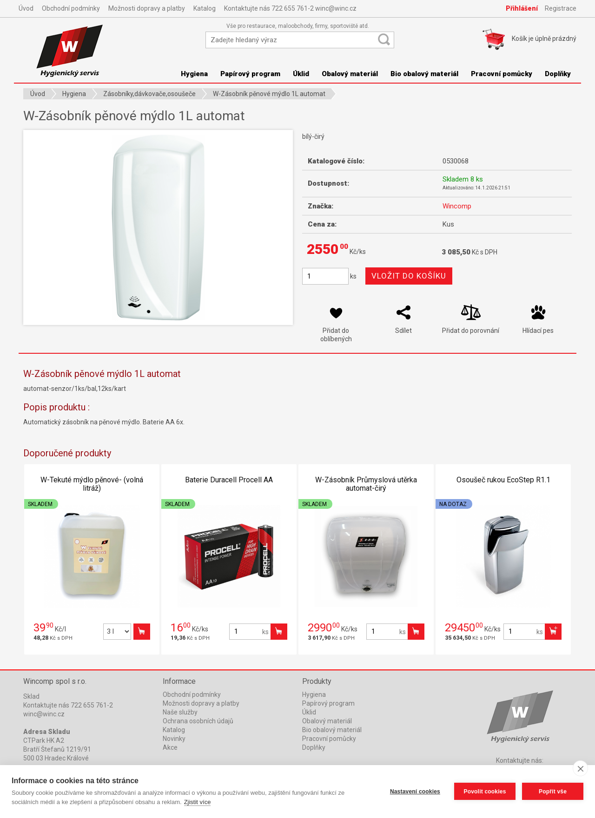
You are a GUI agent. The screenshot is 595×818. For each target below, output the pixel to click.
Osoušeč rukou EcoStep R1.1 (503, 479)
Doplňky (558, 74)
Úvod (26, 8)
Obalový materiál (350, 74)
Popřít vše (553, 791)
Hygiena (194, 74)
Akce (170, 747)
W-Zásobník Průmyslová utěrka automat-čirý (366, 484)
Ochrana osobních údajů (198, 721)
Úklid (301, 74)
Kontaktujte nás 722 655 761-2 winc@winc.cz (290, 8)
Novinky (174, 738)
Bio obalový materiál (424, 74)
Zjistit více (197, 802)
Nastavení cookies (415, 791)
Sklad (31, 696)
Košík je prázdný (544, 38)
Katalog (204, 8)
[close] (580, 768)
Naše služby (180, 712)
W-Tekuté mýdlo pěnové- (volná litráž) (91, 484)
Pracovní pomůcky (501, 74)
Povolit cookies (484, 791)
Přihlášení (522, 8)
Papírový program (250, 74)
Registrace (560, 8)
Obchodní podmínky (71, 8)
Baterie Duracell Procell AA (229, 479)
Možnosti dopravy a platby (146, 8)
